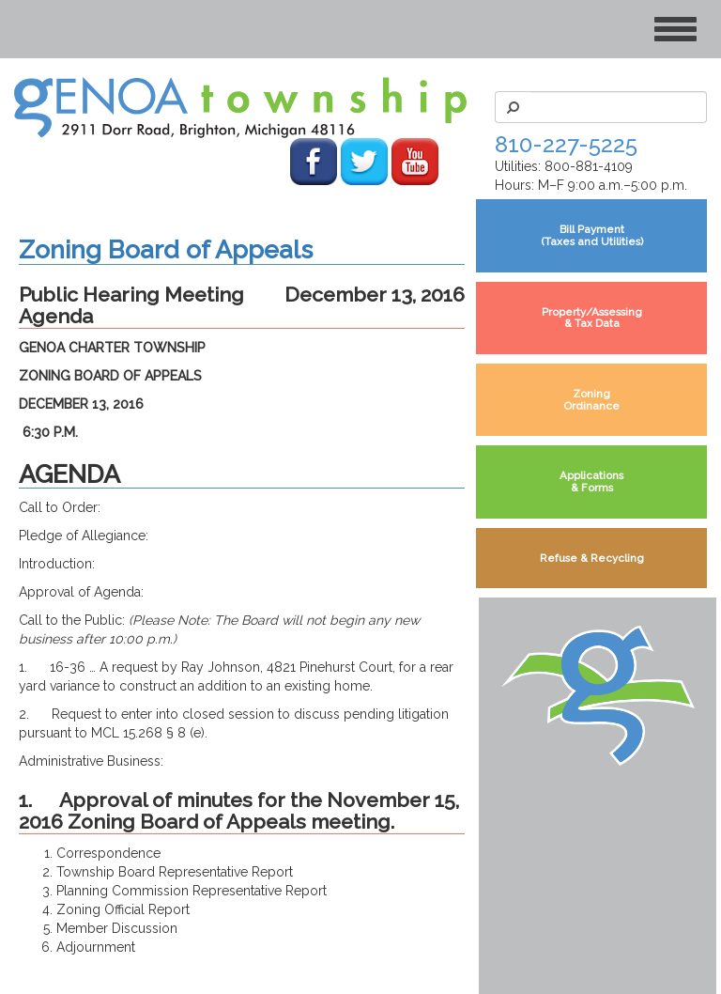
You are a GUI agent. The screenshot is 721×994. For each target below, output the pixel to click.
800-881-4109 (589, 166)
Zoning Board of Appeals (166, 249)
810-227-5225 (566, 144)
